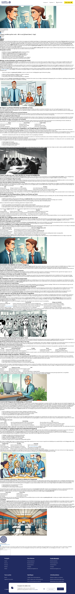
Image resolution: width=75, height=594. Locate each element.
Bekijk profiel (7, 544)
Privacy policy (35, 589)
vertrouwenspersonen (34, 446)
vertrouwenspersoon (5, 69)
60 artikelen (2, 544)
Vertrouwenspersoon (9, 306)
